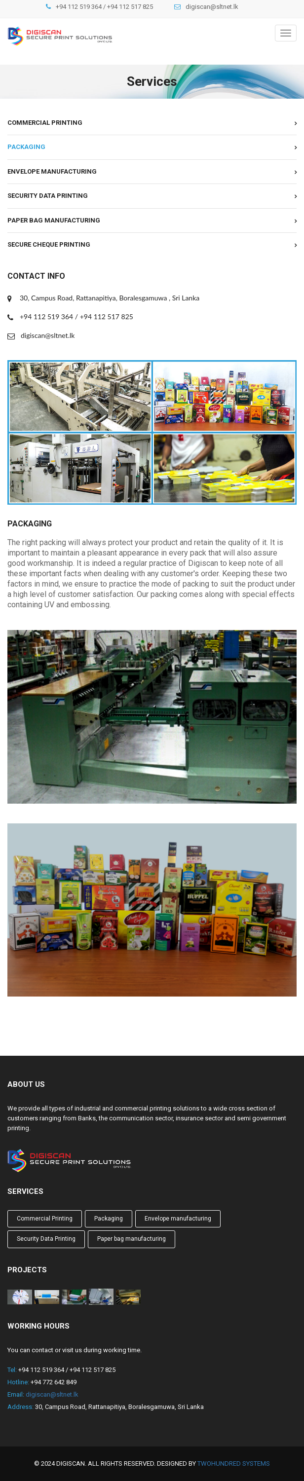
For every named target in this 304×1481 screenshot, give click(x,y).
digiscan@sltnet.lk (212, 6)
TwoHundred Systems (233, 1463)
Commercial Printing (44, 122)
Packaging (26, 146)
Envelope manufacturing (52, 171)
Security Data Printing (47, 195)
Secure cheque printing (48, 244)
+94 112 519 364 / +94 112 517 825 (104, 6)
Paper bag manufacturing (53, 220)
